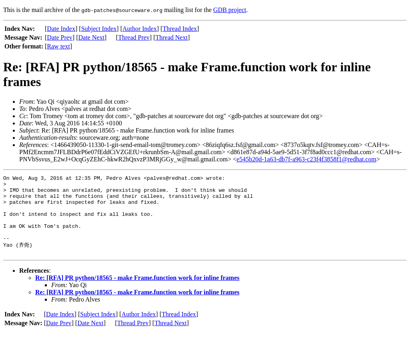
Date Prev (59, 37)
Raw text (58, 46)
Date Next (91, 37)
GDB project (229, 9)
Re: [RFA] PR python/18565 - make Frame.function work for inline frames (137, 292)
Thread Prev (134, 37)
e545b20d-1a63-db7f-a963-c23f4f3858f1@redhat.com (306, 159)
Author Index (140, 28)
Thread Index (180, 28)
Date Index (61, 28)
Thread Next (171, 37)
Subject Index (99, 28)
